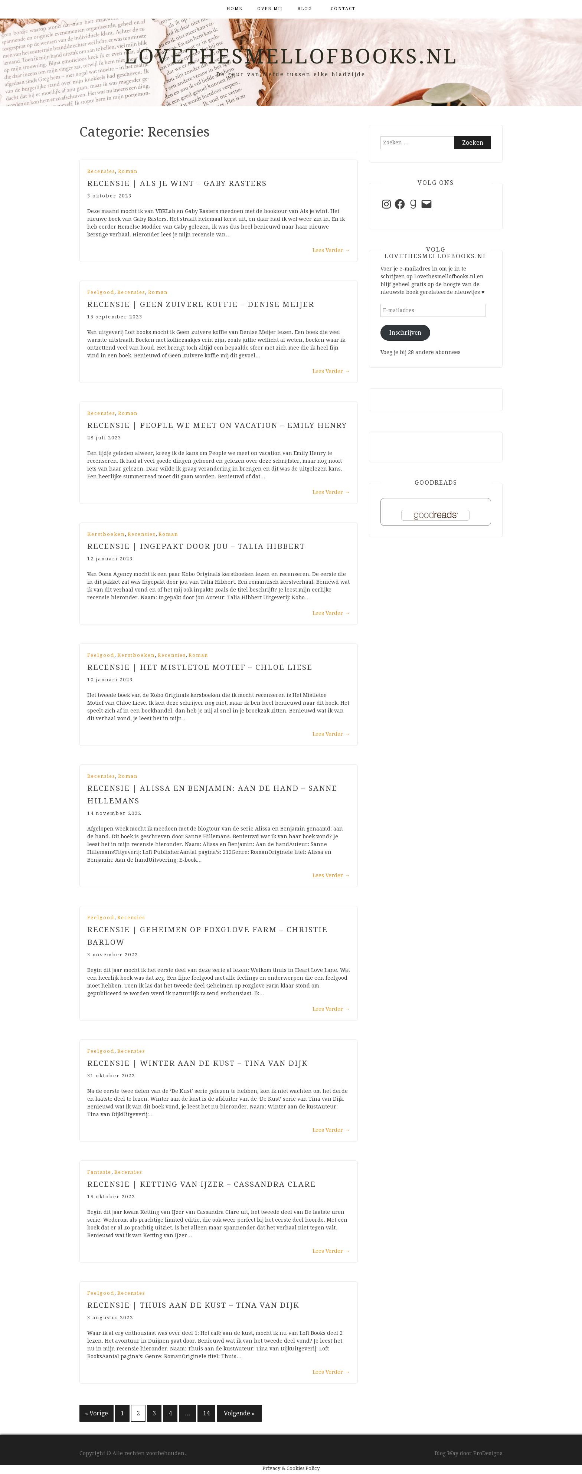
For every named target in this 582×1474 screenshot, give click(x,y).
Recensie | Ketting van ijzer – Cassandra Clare (201, 1184)
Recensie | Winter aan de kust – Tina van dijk (197, 1063)
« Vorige (96, 1413)
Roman (128, 171)
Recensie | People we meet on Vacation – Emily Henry (217, 425)
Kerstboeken (106, 534)
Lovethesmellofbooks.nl (291, 56)
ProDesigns (488, 1453)
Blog (304, 8)
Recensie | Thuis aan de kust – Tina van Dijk (193, 1305)
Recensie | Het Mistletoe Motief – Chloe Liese (200, 667)
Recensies (101, 171)
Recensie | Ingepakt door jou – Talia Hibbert (196, 546)
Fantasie (99, 1172)
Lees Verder (331, 250)
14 (206, 1413)
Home (234, 8)
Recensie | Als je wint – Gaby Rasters (177, 183)
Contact (343, 8)
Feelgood (100, 292)
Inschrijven (405, 332)
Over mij (269, 8)
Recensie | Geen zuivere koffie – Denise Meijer (200, 304)
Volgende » (239, 1413)
